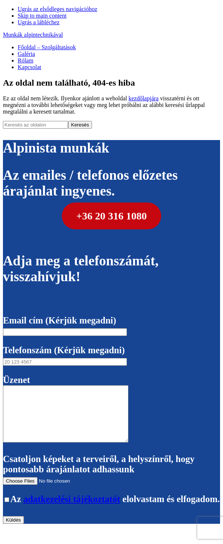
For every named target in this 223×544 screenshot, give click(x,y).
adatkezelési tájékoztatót (71, 510)
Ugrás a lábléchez (39, 22)
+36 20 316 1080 (111, 216)
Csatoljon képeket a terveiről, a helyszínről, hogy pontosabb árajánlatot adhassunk (99, 480)
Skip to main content (42, 15)
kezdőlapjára (143, 98)
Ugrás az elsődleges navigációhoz (57, 9)
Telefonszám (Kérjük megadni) (65, 355)
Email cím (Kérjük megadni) (65, 325)
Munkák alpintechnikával (33, 35)
